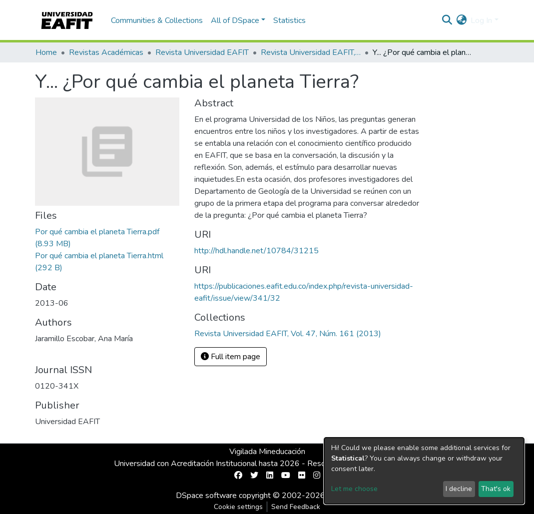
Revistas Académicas (106, 52)
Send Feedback (295, 507)
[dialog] (424, 471)
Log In (481, 20)
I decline (459, 489)
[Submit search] (447, 20)
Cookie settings (238, 507)
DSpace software (206, 495)
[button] (461, 20)
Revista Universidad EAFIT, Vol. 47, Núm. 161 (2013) (311, 52)
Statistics (289, 20)
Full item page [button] (230, 356)
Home (46, 52)
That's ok (496, 489)
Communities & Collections (157, 20)
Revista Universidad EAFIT (202, 52)
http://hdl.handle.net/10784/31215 (256, 250)
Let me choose (354, 489)
